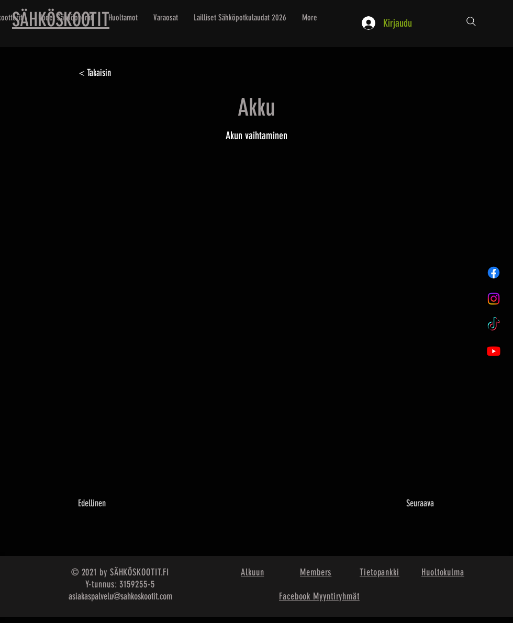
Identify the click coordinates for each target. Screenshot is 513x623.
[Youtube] (493, 351)
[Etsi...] (471, 21)
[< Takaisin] (113, 73)
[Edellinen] (112, 503)
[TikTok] (493, 325)
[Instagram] (493, 299)
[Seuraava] (408, 503)
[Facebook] (493, 272)
